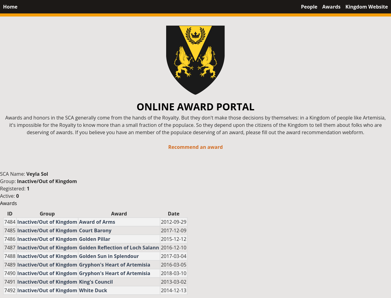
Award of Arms (97, 222)
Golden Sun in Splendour (109, 256)
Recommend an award (195, 147)
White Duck (93, 290)
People (309, 6)
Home (10, 6)
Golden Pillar (94, 239)
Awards (331, 6)
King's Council (96, 281)
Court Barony (95, 230)
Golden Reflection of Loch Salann (119, 247)
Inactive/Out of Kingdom (47, 181)
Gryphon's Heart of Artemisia (114, 264)
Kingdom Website (366, 6)
